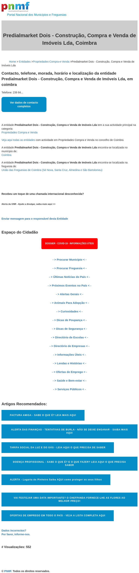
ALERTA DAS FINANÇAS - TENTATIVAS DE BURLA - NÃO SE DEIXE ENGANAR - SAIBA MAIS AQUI (69, 431)
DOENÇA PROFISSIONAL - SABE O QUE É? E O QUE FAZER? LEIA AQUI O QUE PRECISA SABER (69, 463)
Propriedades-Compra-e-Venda (51, 61)
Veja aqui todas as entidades (18, 139)
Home (12, 61)
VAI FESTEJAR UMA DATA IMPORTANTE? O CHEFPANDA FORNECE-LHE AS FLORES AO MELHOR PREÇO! (69, 499)
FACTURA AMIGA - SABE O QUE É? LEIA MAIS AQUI (43, 415)
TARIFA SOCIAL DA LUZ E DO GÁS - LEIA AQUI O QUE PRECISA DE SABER (57, 447)
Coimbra (6, 154)
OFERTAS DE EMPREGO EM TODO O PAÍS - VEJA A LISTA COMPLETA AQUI (57, 515)
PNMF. (8, 571)
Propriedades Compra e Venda (19, 132)
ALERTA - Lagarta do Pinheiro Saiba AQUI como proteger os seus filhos (56, 479)
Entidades (25, 61)
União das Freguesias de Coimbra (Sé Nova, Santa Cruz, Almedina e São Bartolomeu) (51, 170)
